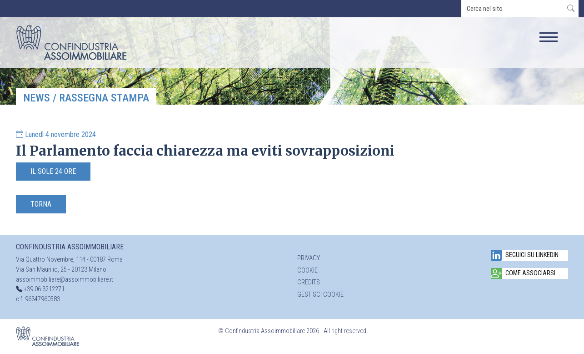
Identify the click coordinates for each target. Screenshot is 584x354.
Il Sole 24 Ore (53, 171)
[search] (512, 8)
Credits (308, 282)
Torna (40, 204)
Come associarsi (523, 273)
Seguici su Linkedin (525, 255)
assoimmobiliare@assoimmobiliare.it (64, 279)
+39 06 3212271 (44, 289)
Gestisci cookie (320, 294)
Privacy (308, 258)
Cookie (307, 270)
